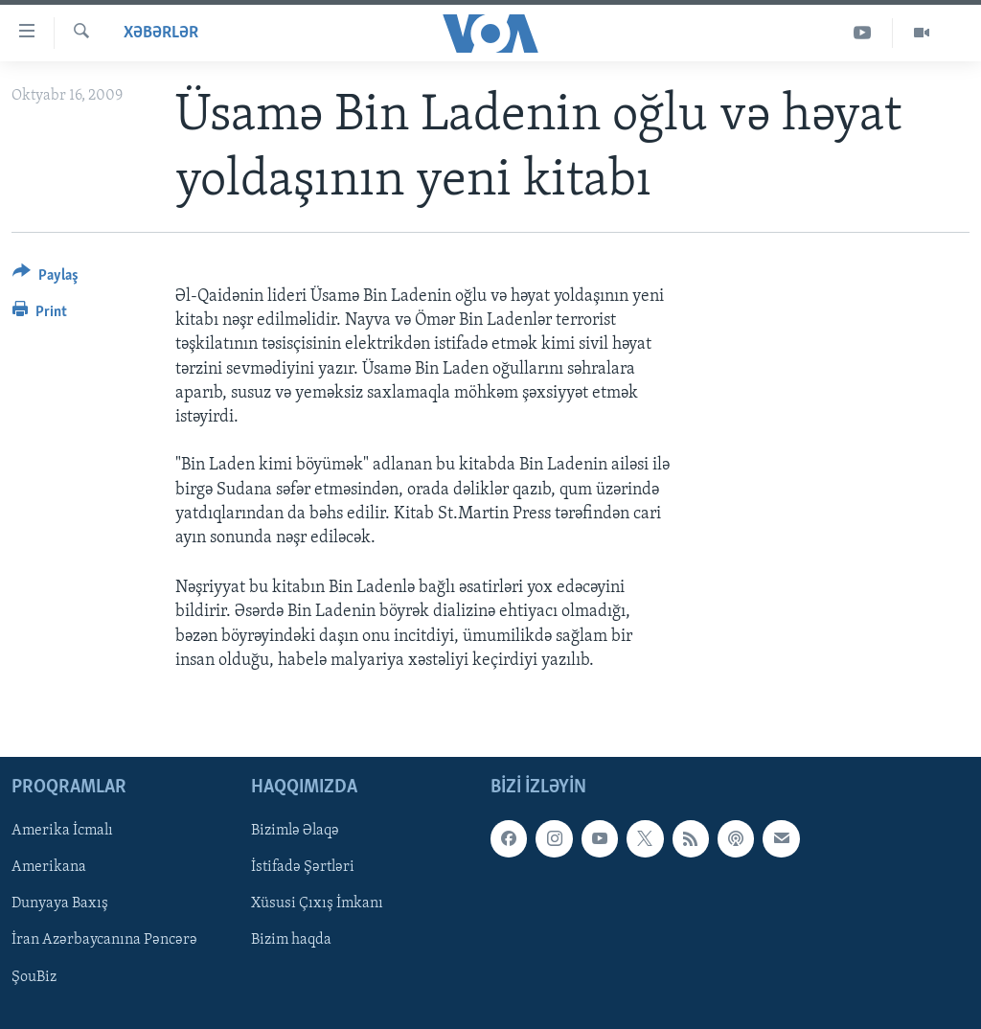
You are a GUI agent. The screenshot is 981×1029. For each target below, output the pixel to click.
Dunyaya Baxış (59, 903)
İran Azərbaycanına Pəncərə (104, 940)
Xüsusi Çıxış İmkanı (317, 903)
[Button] (45, 278)
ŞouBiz (34, 976)
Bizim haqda (291, 940)
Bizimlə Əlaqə (295, 830)
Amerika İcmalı (62, 830)
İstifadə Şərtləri (302, 867)
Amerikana (48, 867)
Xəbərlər (161, 33)
